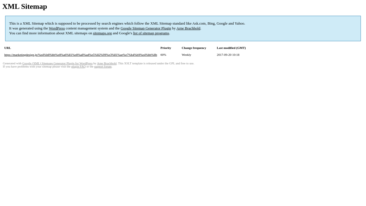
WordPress (57, 28)
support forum (103, 66)
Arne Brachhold (188, 28)
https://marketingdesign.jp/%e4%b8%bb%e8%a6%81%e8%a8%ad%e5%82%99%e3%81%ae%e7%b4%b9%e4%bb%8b (80, 54)
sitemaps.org (102, 33)
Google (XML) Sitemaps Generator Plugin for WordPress (57, 63)
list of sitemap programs (151, 33)
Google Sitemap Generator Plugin (146, 28)
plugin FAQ (78, 66)
